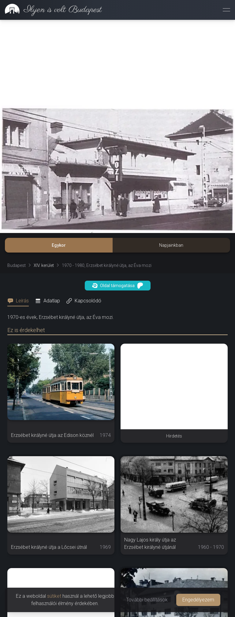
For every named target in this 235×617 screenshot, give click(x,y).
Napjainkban (171, 245)
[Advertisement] (117, 62)
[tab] (19, 300)
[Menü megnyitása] (226, 10)
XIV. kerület (44, 265)
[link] (51, 9)
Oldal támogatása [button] (117, 286)
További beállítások (147, 600)
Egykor (59, 245)
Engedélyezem (198, 600)
